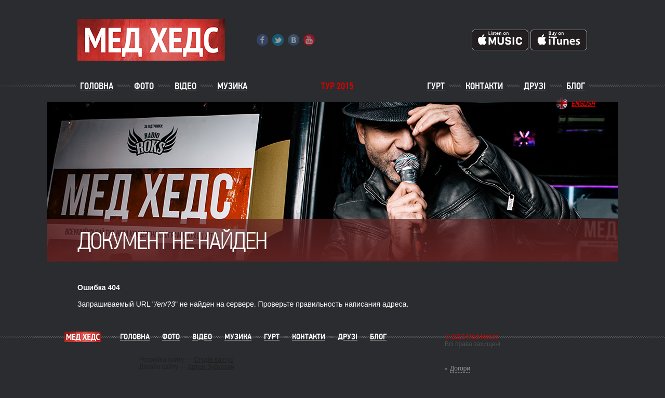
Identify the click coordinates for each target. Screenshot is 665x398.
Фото (144, 86)
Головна (96, 86)
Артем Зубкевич (211, 366)
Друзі (535, 86)
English (583, 103)
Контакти (484, 86)
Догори (460, 368)
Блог (575, 86)
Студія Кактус (213, 359)
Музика (232, 86)
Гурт (436, 86)
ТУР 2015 (337, 86)
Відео (185, 86)
